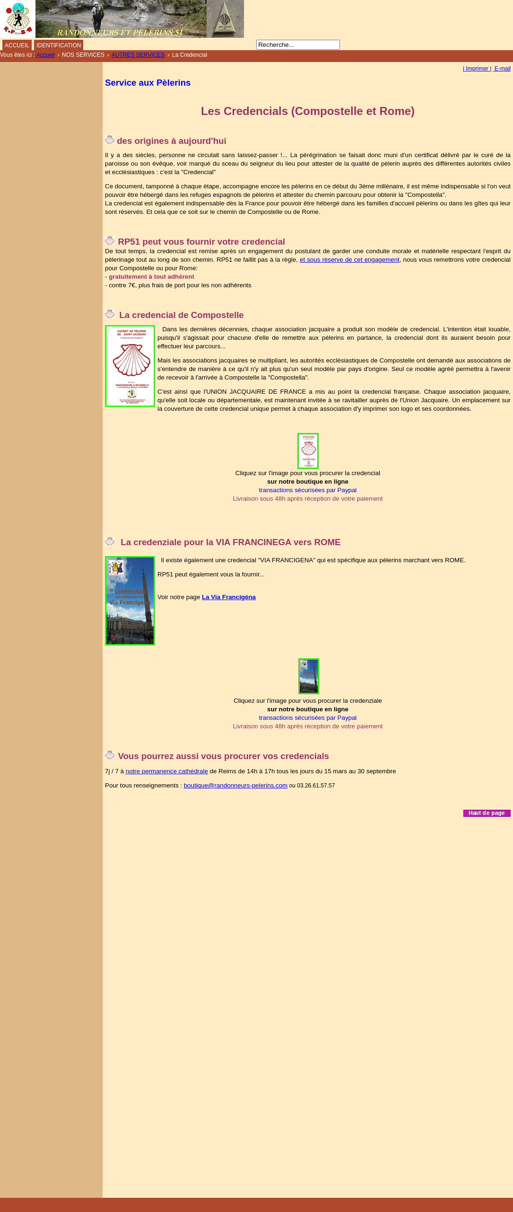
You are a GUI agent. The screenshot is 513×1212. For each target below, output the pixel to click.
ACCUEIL (17, 45)
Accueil (45, 55)
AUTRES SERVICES (138, 55)
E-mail (502, 68)
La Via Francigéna (229, 597)
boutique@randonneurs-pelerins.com (236, 785)
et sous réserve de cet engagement (350, 259)
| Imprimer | (477, 68)
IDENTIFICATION (58, 45)
